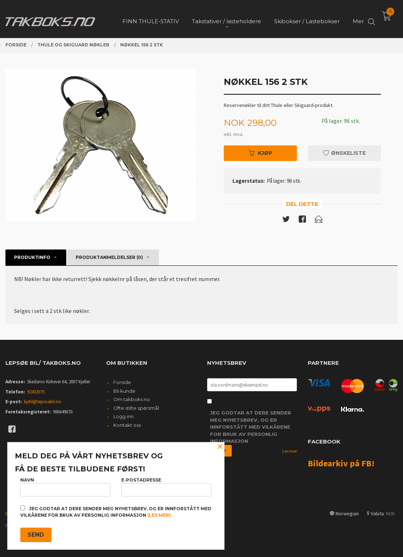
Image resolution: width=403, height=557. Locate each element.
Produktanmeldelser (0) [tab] (109, 257)
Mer (358, 18)
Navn (65, 486)
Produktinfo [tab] (32, 257)
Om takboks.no (131, 399)
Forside (122, 382)
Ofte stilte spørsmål (136, 408)
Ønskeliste (344, 153)
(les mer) (159, 515)
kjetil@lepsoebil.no (42, 402)
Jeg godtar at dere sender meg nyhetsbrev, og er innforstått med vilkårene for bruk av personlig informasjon (250, 427)
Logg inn (123, 416)
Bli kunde (124, 391)
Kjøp (260, 153)
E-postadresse (166, 486)
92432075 (36, 392)
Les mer (289, 451)
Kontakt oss (127, 425)
